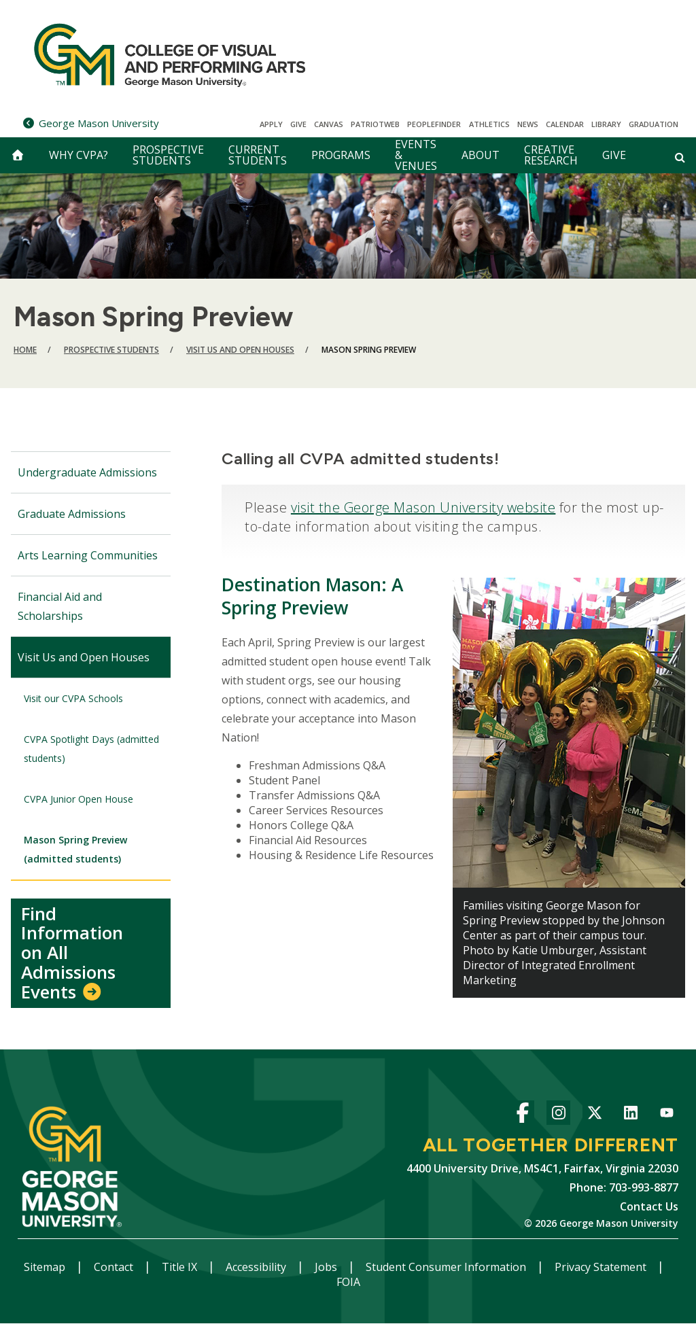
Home (25, 349)
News (527, 124)
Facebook (522, 1115)
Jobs (327, 1266)
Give (298, 124)
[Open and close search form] (680, 157)
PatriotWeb (375, 124)
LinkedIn (630, 1115)
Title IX (181, 1266)
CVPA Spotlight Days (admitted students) (91, 749)
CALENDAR (565, 124)
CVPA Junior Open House (78, 798)
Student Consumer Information (447, 1266)
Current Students (257, 155)
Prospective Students (168, 155)
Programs (340, 154)
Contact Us (649, 1206)
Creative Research (551, 155)
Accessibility (257, 1266)
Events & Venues (416, 155)
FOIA (348, 1281)
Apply (271, 124)
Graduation (653, 124)
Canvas (328, 124)
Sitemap (46, 1266)
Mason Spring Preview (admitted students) (75, 849)
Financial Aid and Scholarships (60, 606)
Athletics (489, 124)
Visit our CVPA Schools (73, 698)
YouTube (666, 1115)
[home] (17, 155)
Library (606, 124)
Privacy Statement (602, 1266)
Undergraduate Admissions (87, 472)
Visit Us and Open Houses (240, 349)
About (481, 154)
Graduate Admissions (72, 513)
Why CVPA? (78, 154)
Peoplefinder (434, 124)
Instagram (558, 1115)
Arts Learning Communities (88, 555)
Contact (115, 1266)
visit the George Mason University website (423, 507)
